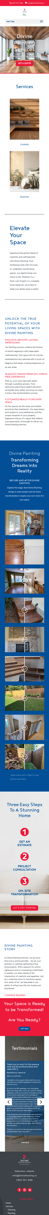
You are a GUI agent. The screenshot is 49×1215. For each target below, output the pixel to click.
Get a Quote (24, 63)
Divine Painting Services (24, 43)
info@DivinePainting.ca (24, 1175)
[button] (8, 1101)
